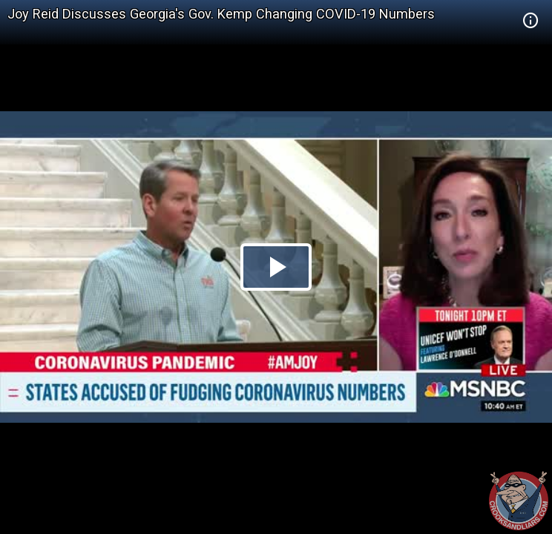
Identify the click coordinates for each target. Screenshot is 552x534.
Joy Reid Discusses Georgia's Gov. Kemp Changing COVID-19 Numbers (221, 14)
